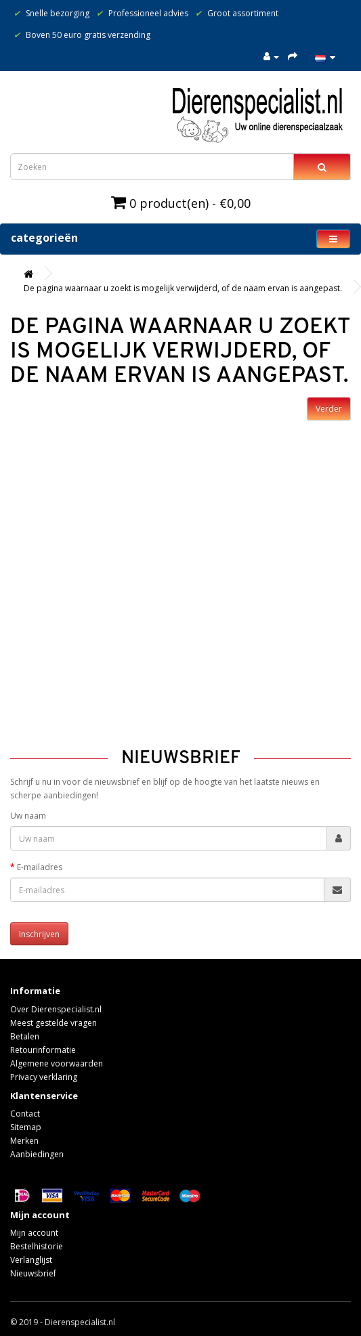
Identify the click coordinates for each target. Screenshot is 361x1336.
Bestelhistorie (36, 1246)
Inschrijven (39, 934)
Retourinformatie (43, 1050)
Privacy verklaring (43, 1077)
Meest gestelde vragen (53, 1023)
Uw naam (28, 815)
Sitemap (25, 1127)
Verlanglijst (31, 1260)
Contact (25, 1113)
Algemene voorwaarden (56, 1063)
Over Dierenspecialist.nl (56, 1009)
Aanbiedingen (37, 1154)
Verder (329, 408)
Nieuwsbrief (33, 1273)
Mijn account (34, 1232)
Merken (24, 1140)
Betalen (24, 1036)
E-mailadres (39, 867)
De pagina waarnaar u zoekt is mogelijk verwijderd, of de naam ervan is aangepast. (183, 288)
